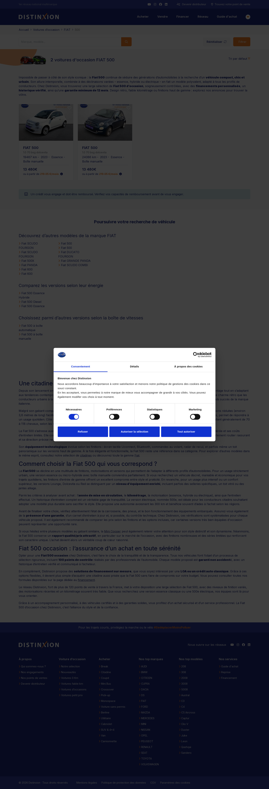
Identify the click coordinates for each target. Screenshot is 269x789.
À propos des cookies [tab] (188, 366)
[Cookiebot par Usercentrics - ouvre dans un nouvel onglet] (195, 354)
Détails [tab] (134, 366)
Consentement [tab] (80, 366)
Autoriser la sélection (134, 431)
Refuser (83, 431)
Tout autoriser (186, 431)
